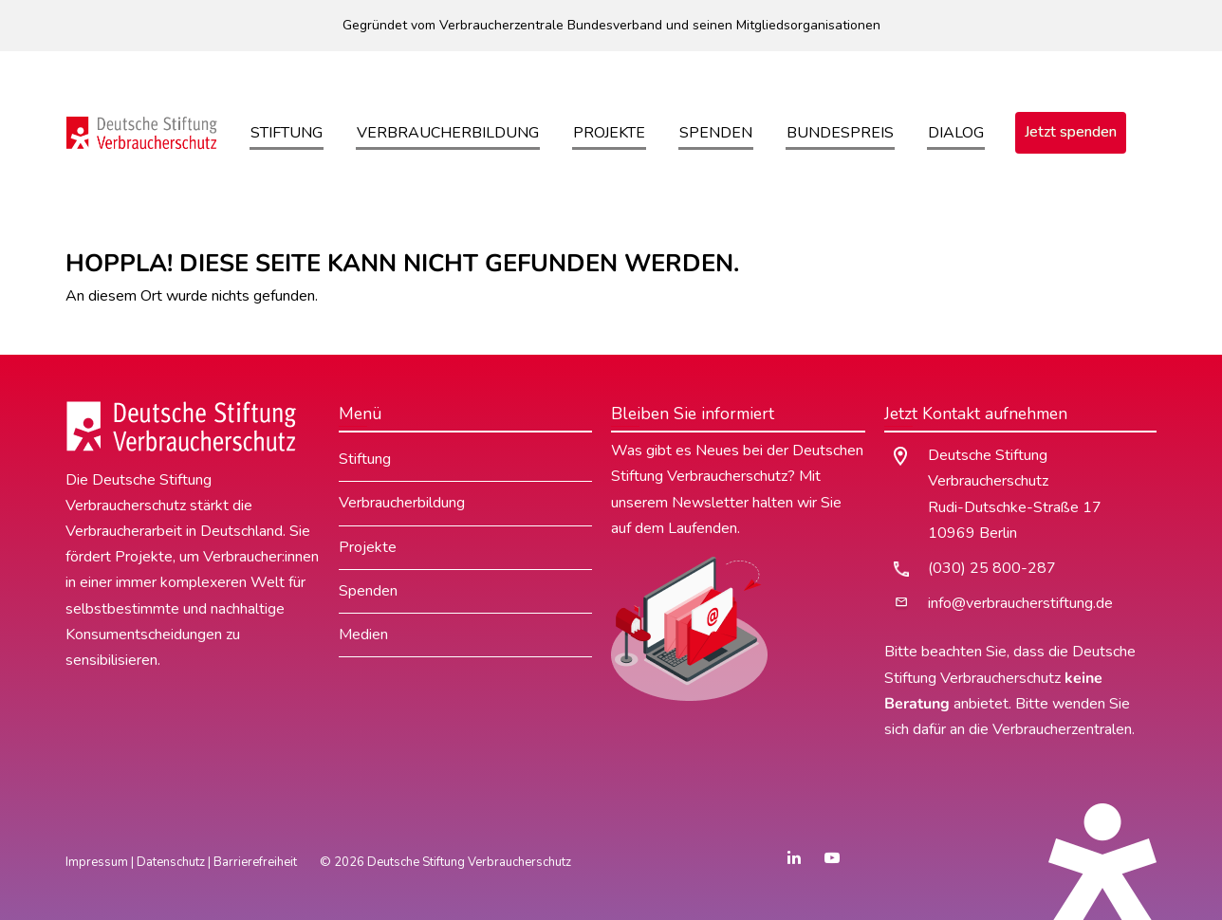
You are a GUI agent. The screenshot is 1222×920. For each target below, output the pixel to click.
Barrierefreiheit (255, 862)
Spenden (715, 132)
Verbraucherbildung (448, 132)
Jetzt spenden (1071, 131)
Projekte (609, 132)
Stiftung (286, 132)
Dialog (956, 132)
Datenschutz (171, 862)
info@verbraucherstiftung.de (1020, 603)
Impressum (96, 862)
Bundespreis (840, 132)
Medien (363, 634)
